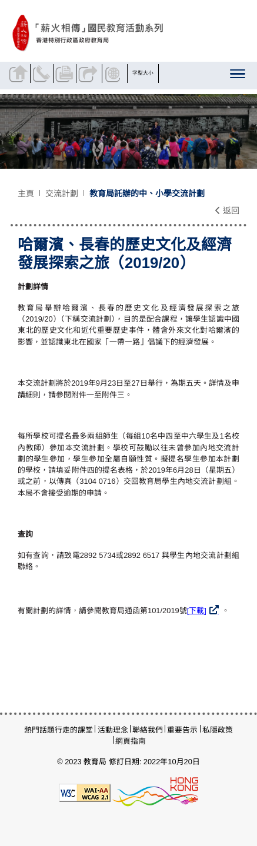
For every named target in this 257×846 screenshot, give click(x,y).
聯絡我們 (43, 73)
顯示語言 (115, 73)
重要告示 (182, 729)
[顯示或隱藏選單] (238, 76)
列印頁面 (66, 73)
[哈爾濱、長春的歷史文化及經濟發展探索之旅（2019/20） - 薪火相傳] (126, 33)
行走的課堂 (74, 729)
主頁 (26, 193)
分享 (89, 73)
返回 (227, 210)
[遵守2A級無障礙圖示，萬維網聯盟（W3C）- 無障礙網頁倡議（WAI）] (85, 791)
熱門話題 (39, 729)
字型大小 (142, 73)
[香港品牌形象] (155, 791)
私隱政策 (217, 729)
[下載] (196, 610)
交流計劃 (61, 193)
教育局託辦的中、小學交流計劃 (147, 193)
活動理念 (113, 729)
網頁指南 (130, 741)
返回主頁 (20, 73)
